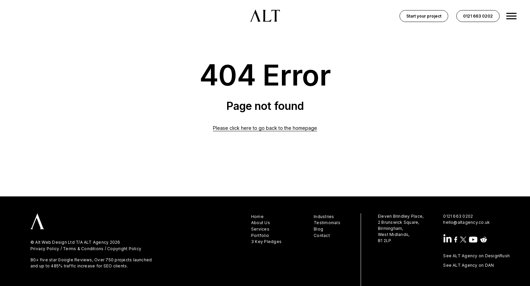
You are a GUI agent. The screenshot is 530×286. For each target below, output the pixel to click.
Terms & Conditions (83, 249)
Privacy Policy (44, 249)
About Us (260, 223)
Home (257, 217)
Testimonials (327, 223)
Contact (322, 236)
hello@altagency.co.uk (466, 222)
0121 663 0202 (458, 216)
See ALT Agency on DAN (468, 265)
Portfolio (260, 236)
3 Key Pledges (266, 242)
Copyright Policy (124, 249)
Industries (324, 217)
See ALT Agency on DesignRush (476, 255)
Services (260, 229)
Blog (318, 229)
